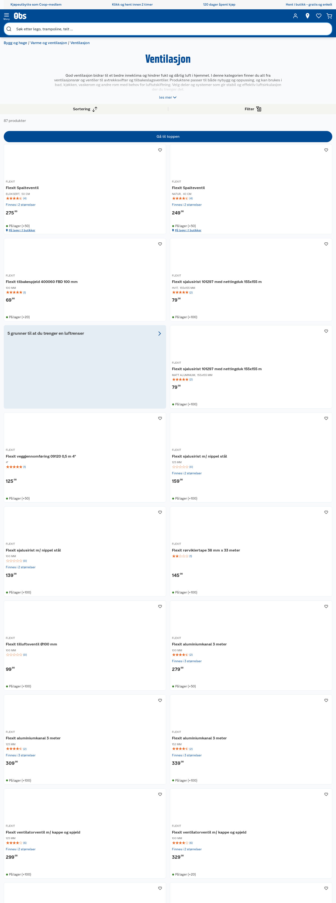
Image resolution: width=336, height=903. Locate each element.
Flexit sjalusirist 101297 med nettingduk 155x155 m (299, 200)
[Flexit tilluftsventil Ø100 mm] (237, 436)
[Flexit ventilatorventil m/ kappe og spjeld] (237, 559)
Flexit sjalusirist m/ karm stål (234, 688)
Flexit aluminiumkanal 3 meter (295, 442)
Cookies (67, 868)
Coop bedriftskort (117, 839)
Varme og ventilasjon (52, 27)
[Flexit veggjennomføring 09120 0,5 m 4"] (237, 313)
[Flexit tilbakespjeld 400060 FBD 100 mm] (237, 192)
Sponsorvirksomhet (33, 862)
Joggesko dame (201, 853)
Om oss (24, 803)
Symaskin (196, 848)
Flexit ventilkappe (103, 685)
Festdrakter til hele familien (160, 805)
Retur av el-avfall (116, 815)
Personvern (69, 862)
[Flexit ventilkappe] (112, 680)
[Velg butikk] (245, 15)
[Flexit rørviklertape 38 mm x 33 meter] (174, 436)
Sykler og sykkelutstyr (205, 824)
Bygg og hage (19, 27)
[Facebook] (155, 886)
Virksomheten (29, 856)
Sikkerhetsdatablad (34, 844)
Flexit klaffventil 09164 (294, 685)
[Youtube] (166, 886)
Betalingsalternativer (77, 832)
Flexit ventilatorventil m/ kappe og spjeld (234, 565)
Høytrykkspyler (200, 836)
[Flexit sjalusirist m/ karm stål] (237, 680)
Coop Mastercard (117, 832)
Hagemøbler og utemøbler (200, 816)
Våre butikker (29, 815)
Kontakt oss (70, 809)
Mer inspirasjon (157, 837)
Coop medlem (115, 809)
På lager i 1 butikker (105, 243)
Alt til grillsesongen (161, 813)
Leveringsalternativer (77, 839)
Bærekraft (26, 839)
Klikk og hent (114, 821)
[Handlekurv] (313, 15)
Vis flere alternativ (27, 176)
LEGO (193, 830)
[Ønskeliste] (280, 15)
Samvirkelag (28, 850)
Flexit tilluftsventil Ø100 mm (233, 442)
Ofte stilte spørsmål (76, 827)
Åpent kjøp (112, 803)
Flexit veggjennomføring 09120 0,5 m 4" (233, 318)
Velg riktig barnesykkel (163, 819)
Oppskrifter (155, 825)
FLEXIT (91, 192)
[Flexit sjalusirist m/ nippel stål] (299, 313)
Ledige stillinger (31, 832)
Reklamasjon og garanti (78, 821)
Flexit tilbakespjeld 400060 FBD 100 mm (236, 200)
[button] (206, 752)
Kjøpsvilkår (69, 856)
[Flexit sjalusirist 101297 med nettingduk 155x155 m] (299, 192)
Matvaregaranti (115, 827)
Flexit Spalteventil (103, 198)
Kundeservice (71, 803)
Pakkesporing (71, 844)
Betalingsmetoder (245, 829)
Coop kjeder (28, 827)
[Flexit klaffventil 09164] (299, 680)
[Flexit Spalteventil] (112, 192)
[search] (55, 16)
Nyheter (25, 809)
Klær (192, 842)
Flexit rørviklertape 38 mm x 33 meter (173, 442)
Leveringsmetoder (302, 829)
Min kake (110, 844)
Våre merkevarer (31, 821)
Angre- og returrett (75, 815)
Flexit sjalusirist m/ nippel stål (297, 318)
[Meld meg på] (302, 812)
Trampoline (197, 808)
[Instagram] (176, 886)
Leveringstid (70, 874)
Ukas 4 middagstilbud (163, 831)
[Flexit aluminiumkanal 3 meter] (299, 436)
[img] (112, 208)
